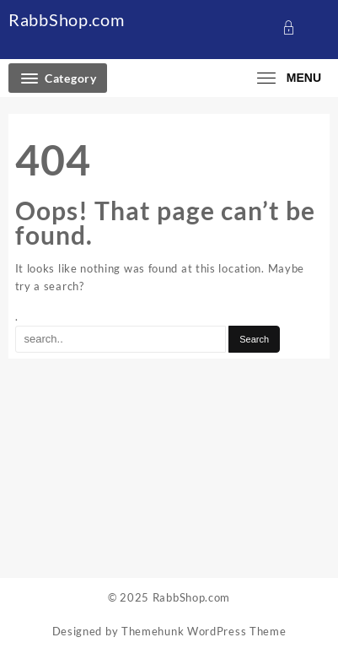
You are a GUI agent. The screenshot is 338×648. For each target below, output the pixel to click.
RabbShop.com (66, 19)
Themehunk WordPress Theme (204, 631)
